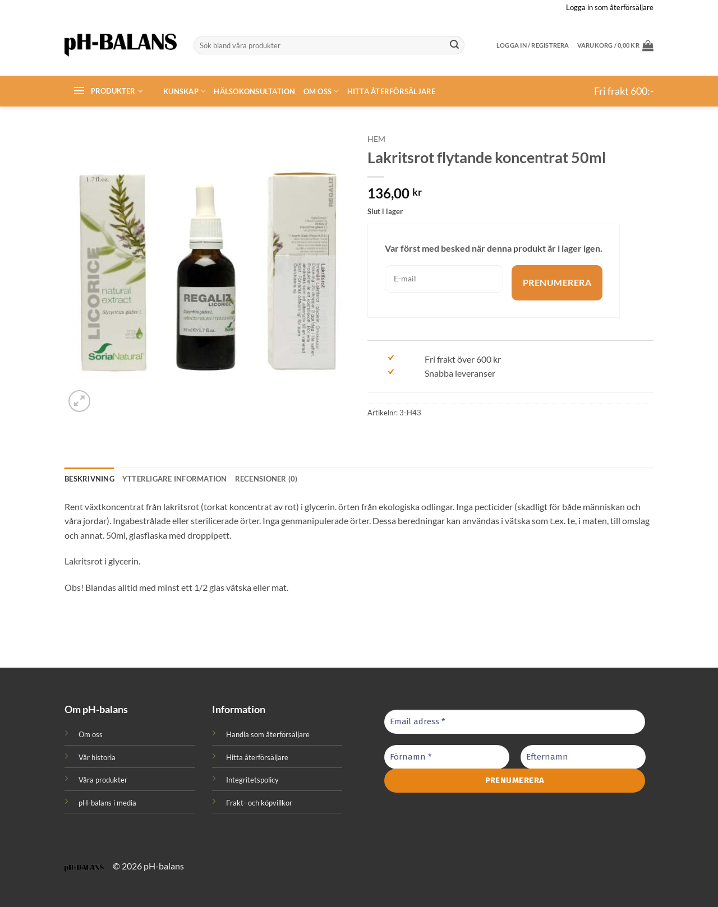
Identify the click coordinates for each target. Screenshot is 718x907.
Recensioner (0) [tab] (266, 478)
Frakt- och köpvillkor (259, 802)
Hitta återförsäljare (391, 91)
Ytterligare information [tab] (174, 478)
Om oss (321, 91)
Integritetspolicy (252, 779)
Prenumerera (557, 283)
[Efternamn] (583, 757)
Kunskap (184, 91)
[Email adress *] (514, 722)
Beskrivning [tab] (89, 478)
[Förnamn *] (446, 757)
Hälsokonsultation (254, 91)
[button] (615, 45)
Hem (376, 139)
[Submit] (454, 45)
